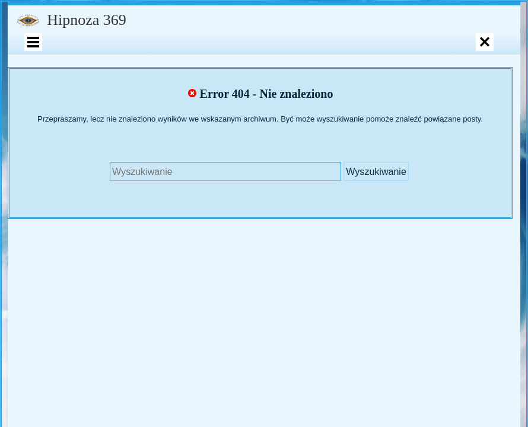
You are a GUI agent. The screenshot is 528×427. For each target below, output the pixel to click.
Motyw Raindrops (320, 262)
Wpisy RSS (185, 262)
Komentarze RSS (251, 262)
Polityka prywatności (379, 262)
